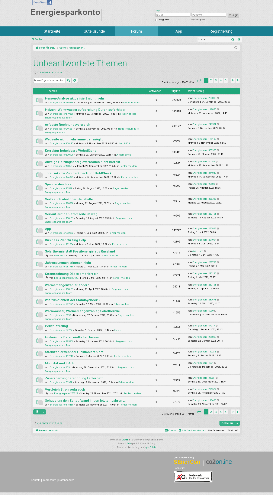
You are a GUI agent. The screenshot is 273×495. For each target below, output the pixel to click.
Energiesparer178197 (61, 143)
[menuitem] (192, 430)
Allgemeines (123, 154)
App (179, 31)
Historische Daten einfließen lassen (72, 337)
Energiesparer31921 (61, 382)
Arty (129, 443)
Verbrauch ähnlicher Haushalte (69, 199)
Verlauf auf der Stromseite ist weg (71, 214)
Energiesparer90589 (61, 188)
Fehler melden (131, 102)
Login (233, 15)
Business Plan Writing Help (65, 240)
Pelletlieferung (56, 326)
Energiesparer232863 (61, 233)
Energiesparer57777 (61, 330)
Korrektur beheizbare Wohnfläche (70, 151)
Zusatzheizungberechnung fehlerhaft (74, 378)
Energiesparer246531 (61, 128)
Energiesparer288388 (61, 102)
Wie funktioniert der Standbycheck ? (72, 300)
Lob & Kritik (125, 143)
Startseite (52, 31)
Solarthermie (111, 255)
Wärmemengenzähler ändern (67, 285)
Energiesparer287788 (61, 266)
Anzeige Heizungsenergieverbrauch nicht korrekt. (83, 162)
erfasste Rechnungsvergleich (67, 125)
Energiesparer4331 (60, 367)
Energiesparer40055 (61, 166)
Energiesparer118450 (61, 404)
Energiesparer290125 (66, 278)
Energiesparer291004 (61, 244)
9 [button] (233, 80)
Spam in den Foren (59, 184)
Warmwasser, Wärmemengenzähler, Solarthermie (82, 311)
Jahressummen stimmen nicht (68, 263)
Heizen (118, 330)
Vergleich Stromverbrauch (65, 389)
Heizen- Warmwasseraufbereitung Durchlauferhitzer (85, 110)
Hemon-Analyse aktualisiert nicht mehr (74, 98)
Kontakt (35, 480)
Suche (38, 39)
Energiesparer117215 (61, 356)
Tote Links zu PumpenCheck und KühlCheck (78, 173)
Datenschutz (66, 480)
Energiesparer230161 (61, 218)
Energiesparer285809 (61, 341)
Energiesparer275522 (66, 393)
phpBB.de (151, 447)
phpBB (125, 440)
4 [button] (221, 80)
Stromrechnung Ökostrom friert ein (72, 274)
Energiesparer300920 (61, 154)
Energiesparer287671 (61, 304)
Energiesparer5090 (60, 315)
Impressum (49, 480)
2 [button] (211, 80)
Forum (136, 31)
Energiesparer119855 (61, 114)
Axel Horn (59, 255)
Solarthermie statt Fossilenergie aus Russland (80, 251)
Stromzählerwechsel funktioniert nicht (74, 352)
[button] (199, 80)
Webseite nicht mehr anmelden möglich (75, 139)
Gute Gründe (94, 31)
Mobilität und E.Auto (60, 363)
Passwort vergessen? (198, 20)
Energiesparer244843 (61, 177)
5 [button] (226, 80)
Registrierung (221, 31)
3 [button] (216, 80)
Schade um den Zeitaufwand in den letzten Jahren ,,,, (85, 401)
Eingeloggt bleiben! (163, 20)
